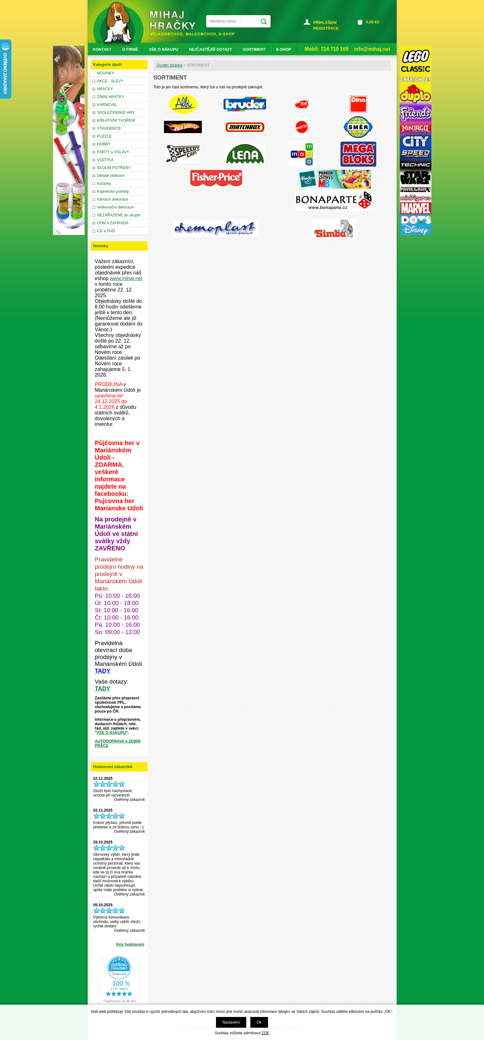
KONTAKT (102, 49)
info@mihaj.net (372, 49)
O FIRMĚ (130, 49)
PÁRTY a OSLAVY (113, 152)
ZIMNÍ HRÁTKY (110, 97)
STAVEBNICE (109, 128)
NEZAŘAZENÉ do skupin (119, 215)
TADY (102, 688)
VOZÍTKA (105, 160)
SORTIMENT (254, 49)
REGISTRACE (326, 28)
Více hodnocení (130, 944)
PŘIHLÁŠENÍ (325, 23)
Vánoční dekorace (112, 199)
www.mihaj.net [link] (126, 278)
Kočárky (104, 183)
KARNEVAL (107, 105)
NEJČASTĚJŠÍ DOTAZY (210, 49)
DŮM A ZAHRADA (113, 223)
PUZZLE (104, 136)
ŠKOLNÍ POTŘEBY (114, 168)
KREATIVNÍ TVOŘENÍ (116, 120)
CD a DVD (106, 231)
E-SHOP (283, 49)
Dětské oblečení (111, 175)
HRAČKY (105, 89)
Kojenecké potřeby (113, 191)
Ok (259, 1022)
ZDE (265, 1033)
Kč (373, 22)
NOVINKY (105, 73)
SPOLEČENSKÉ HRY (116, 112)
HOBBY (104, 144)
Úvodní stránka (170, 65)
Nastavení (231, 1022)
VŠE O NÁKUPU (111, 733)
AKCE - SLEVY (110, 81)
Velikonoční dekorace (115, 207)
